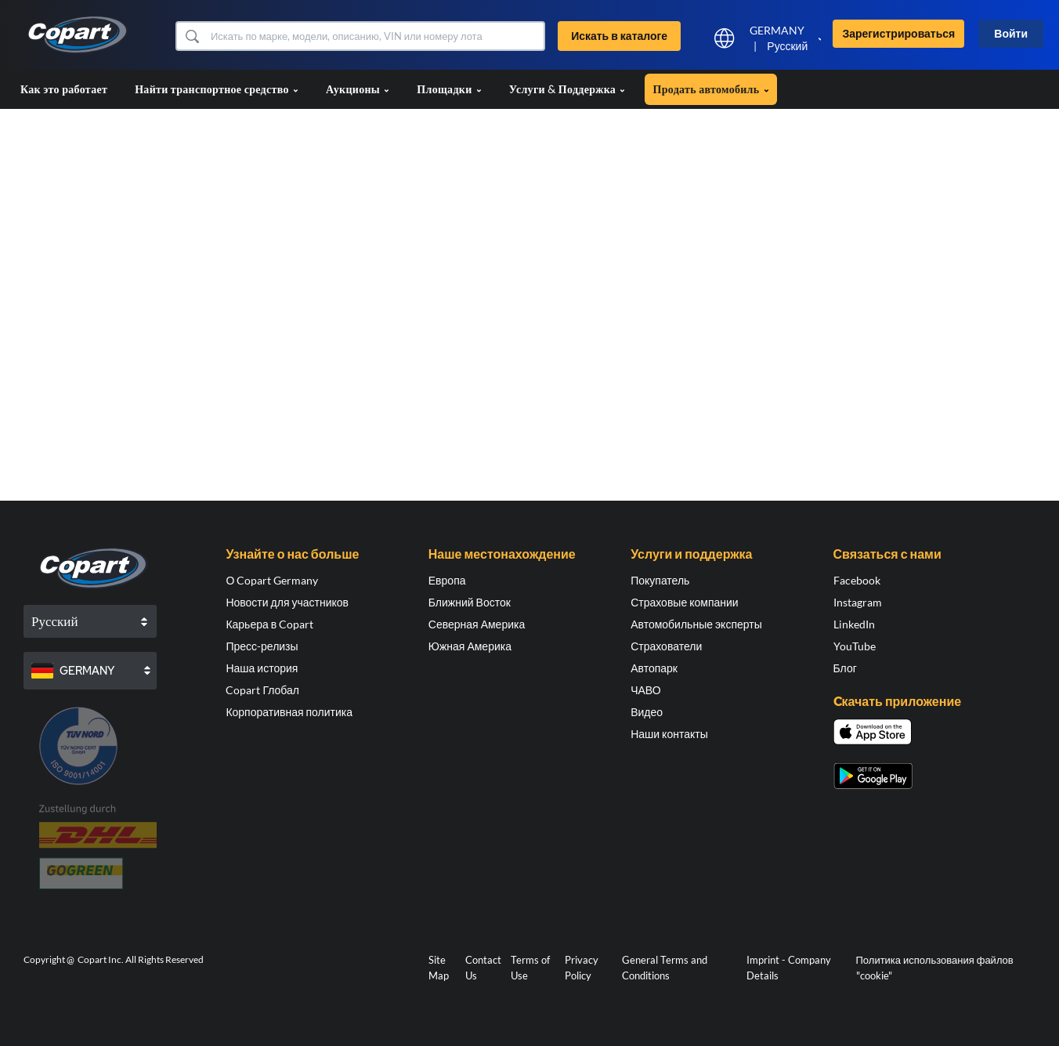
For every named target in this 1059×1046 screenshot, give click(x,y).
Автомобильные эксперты (696, 624)
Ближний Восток (469, 602)
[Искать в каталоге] (376, 36)
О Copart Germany (272, 580)
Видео (647, 711)
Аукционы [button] (357, 89)
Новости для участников (287, 602)
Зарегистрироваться (898, 33)
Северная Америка (476, 624)
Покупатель (660, 580)
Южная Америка (469, 646)
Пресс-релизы (262, 646)
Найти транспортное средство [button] (216, 89)
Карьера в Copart (269, 624)
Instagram (857, 602)
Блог (845, 668)
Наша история (262, 668)
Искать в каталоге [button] (619, 35)
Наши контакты (669, 733)
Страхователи (666, 646)
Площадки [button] (449, 89)
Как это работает (63, 89)
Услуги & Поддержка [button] (567, 89)
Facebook (856, 580)
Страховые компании (684, 602)
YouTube (854, 646)
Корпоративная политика (289, 711)
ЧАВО (645, 690)
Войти (1011, 33)
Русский (787, 45)
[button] (191, 36)
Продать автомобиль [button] (710, 89)
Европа (447, 580)
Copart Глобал (262, 690)
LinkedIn (854, 624)
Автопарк (654, 668)
